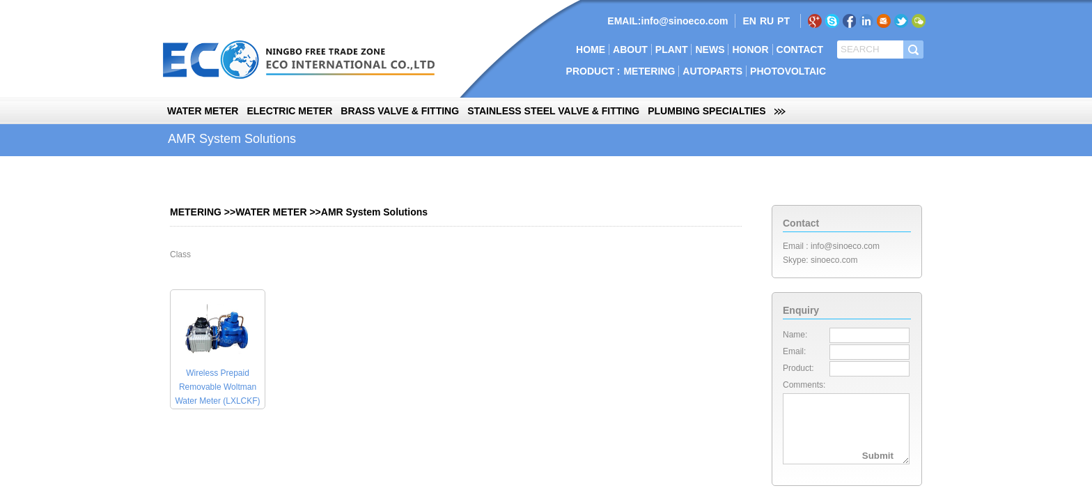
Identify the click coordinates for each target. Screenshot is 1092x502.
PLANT (671, 49)
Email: (794, 351)
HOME (590, 49)
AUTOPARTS (712, 71)
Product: (798, 368)
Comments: (804, 385)
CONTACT (800, 49)
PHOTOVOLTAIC (788, 71)
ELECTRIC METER (289, 110)
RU (767, 20)
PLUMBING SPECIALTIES (706, 110)
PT (783, 20)
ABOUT (630, 49)
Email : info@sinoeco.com (831, 246)
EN (749, 20)
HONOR (750, 49)
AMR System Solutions (374, 212)
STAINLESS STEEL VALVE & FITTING (553, 110)
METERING (649, 71)
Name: (795, 335)
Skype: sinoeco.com (820, 260)
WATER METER (202, 110)
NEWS (709, 49)
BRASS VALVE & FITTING (400, 110)
